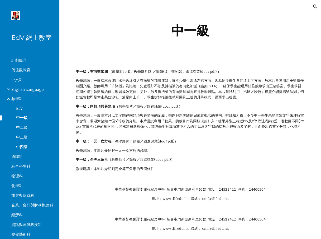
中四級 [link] (22, 147)
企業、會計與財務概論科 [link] (32, 205)
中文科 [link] (17, 80)
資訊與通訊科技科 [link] (26, 224)
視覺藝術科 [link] (20, 234)
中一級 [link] (22, 117)
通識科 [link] (17, 156)
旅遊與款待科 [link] (22, 195)
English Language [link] (27, 89)
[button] (315, 6)
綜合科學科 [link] (20, 166)
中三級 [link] (22, 137)
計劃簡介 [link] (19, 60)
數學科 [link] (17, 99)
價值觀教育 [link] (20, 70)
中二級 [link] (22, 127)
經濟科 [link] (17, 215)
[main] (190, 30)
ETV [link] (19, 108)
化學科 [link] (17, 186)
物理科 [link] (17, 176)
